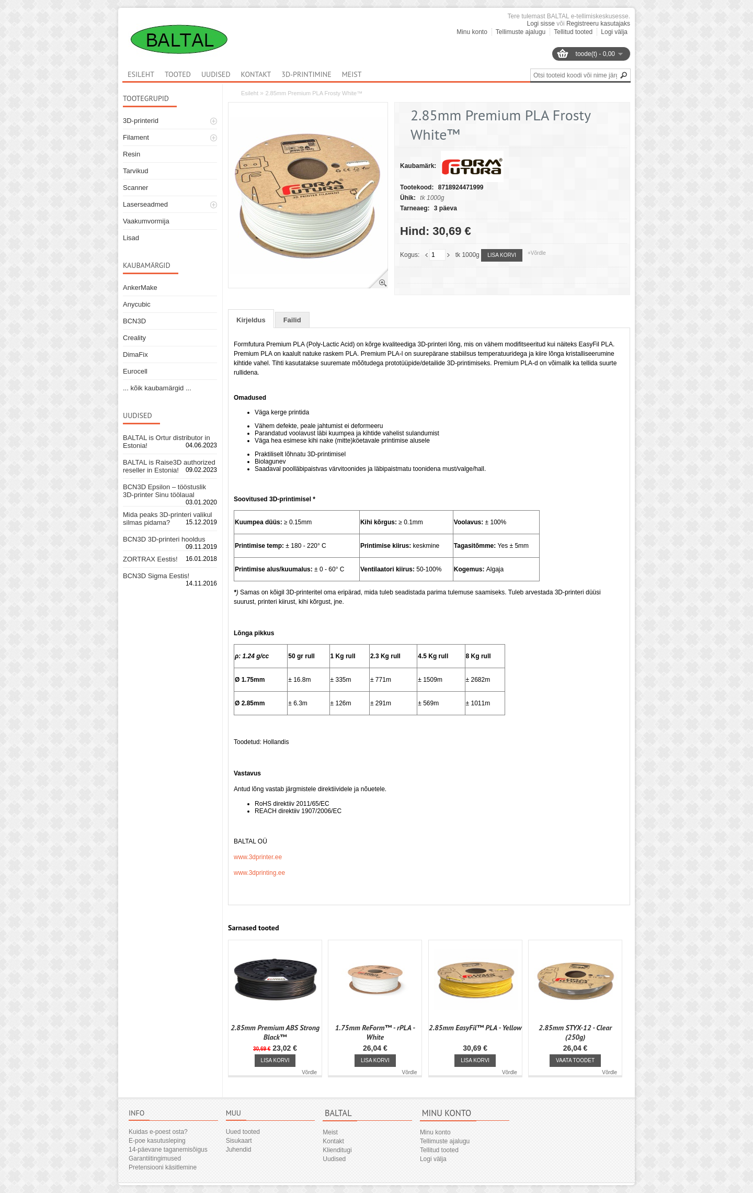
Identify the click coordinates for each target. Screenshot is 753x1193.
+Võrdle (537, 253)
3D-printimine (306, 74)
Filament (136, 137)
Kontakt (256, 74)
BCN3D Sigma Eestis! (156, 576)
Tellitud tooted (573, 32)
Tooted (178, 74)
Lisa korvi (501, 255)
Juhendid (239, 1149)
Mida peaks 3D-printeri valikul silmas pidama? (167, 518)
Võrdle (309, 1072)
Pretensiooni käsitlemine (163, 1167)
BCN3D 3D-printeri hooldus (164, 539)
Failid (292, 320)
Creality (134, 338)
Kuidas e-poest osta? (158, 1131)
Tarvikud (135, 171)
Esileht (249, 93)
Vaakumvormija (146, 221)
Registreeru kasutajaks (598, 23)
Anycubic (137, 304)
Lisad (131, 238)
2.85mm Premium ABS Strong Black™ (275, 1032)
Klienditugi (337, 1150)
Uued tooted (243, 1131)
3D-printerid (140, 121)
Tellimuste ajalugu (520, 32)
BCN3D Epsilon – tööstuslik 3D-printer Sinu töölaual (164, 491)
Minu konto (472, 32)
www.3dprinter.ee (258, 857)
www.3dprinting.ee (259, 872)
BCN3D (134, 321)
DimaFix (135, 354)
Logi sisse (541, 23)
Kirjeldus (251, 320)
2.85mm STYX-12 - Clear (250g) (575, 1032)
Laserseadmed (145, 204)
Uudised (216, 74)
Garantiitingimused (155, 1158)
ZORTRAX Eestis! (150, 559)
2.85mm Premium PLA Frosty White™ (313, 93)
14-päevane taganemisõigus (168, 1149)
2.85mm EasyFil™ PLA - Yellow (475, 1027)
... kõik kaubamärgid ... (157, 388)
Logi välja (614, 32)
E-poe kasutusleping (157, 1140)
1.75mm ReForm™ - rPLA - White (375, 1032)
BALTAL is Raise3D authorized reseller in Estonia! (169, 466)
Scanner (135, 188)
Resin (131, 154)
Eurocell (135, 371)
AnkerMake (140, 287)
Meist (352, 74)
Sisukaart (239, 1140)
